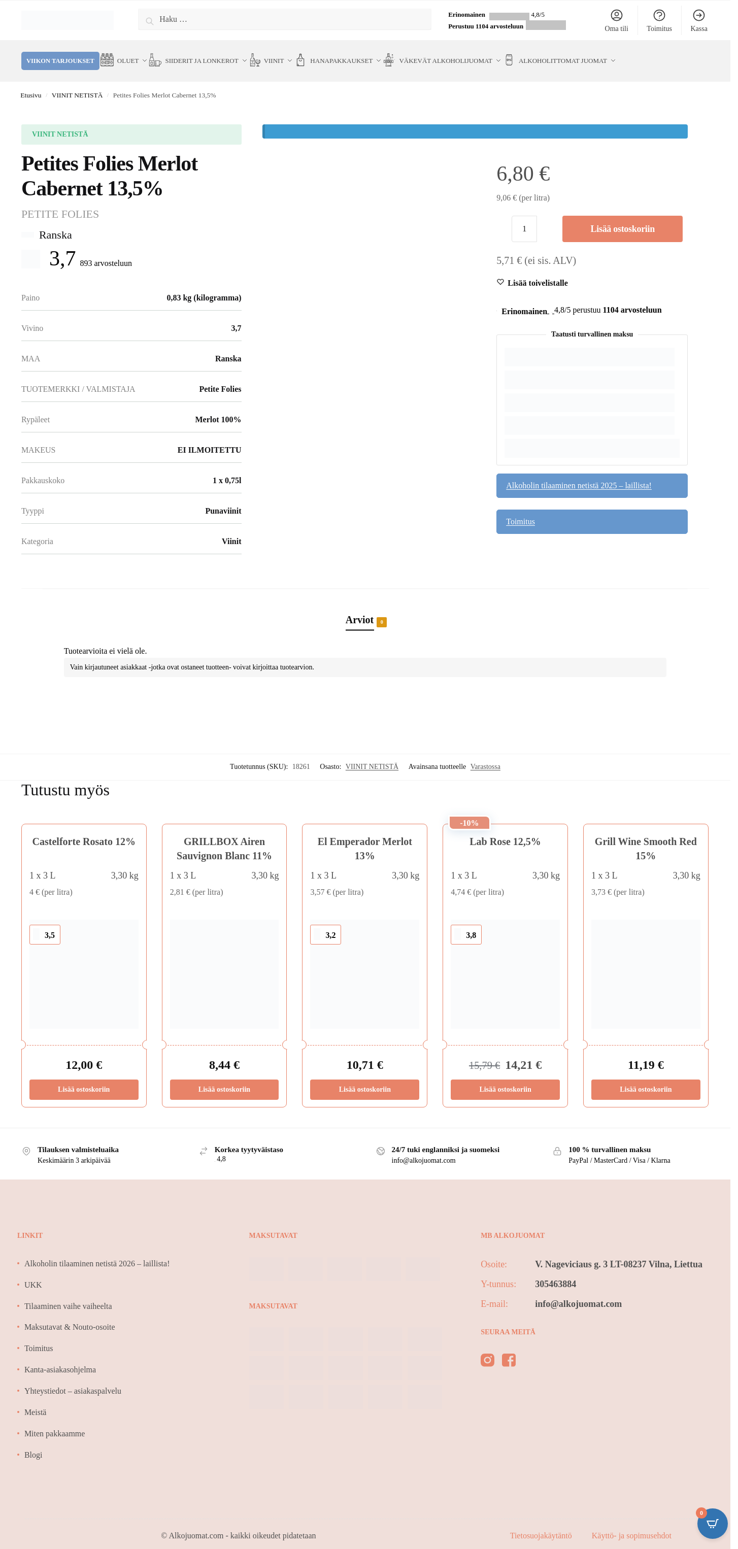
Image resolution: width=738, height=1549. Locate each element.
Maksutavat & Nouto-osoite (69, 1315)
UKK (33, 1273)
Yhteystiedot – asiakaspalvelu (72, 1379)
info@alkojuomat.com (578, 1293)
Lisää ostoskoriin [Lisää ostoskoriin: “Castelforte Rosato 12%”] (84, 1078)
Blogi (33, 1443)
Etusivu (30, 84)
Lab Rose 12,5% (505, 830)
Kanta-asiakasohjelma (60, 1358)
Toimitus (659, 20)
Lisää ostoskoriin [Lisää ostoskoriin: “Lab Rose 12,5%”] (505, 1078)
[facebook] (509, 1350)
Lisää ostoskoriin (623, 218)
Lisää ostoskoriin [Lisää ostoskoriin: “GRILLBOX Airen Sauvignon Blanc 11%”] (224, 1078)
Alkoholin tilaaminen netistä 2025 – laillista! (579, 474)
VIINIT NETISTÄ (77, 84)
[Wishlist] (538, 272)
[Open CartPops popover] (712, 1523)
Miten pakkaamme (54, 1422)
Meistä (35, 1401)
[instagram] (487, 1350)
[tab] (365, 598)
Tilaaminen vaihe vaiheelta (68, 1294)
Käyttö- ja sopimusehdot (632, 1524)
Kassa (698, 20)
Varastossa (485, 755)
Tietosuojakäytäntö (542, 1524)
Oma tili (616, 20)
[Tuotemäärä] (524, 218)
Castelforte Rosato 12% (84, 830)
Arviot (360, 609)
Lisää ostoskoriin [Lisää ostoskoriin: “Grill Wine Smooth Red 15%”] (646, 1078)
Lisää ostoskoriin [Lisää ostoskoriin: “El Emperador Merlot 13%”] (365, 1078)
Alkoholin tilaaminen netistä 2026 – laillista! (97, 1252)
